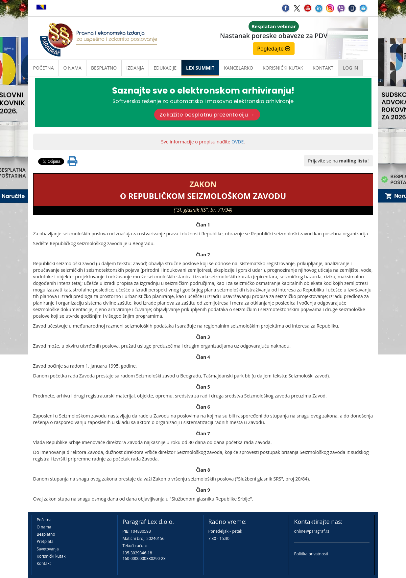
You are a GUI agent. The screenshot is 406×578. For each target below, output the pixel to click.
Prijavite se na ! (338, 161)
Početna (43, 68)
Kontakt (44, 563)
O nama (72, 68)
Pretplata (45, 541)
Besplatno (104, 68)
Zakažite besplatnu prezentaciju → (207, 114)
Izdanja (135, 68)
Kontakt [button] (323, 68)
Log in (350, 68)
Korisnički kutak (51, 556)
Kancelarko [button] (238, 68)
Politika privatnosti (311, 554)
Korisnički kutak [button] (283, 68)
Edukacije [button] (165, 68)
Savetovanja (48, 549)
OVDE (237, 142)
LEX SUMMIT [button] (200, 68)
